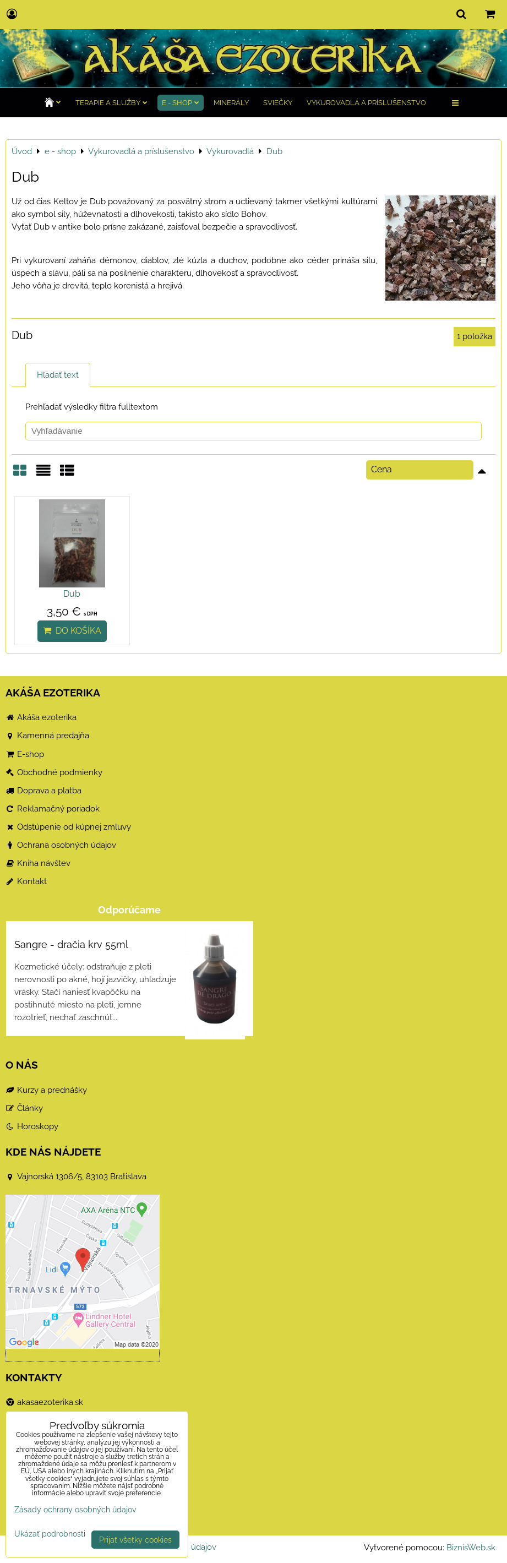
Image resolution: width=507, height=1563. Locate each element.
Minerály (231, 103)
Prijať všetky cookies (135, 1539)
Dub (71, 594)
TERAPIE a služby (111, 103)
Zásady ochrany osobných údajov (75, 1509)
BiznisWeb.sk (470, 1548)
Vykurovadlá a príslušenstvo (366, 103)
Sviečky (277, 103)
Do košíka (72, 630)
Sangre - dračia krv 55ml (71, 944)
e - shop (180, 103)
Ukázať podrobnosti (49, 1533)
